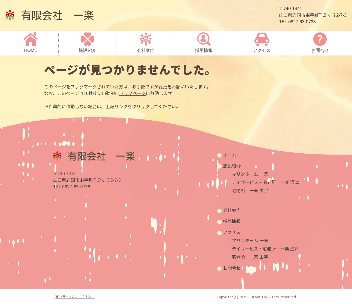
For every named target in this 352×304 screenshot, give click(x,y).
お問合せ (320, 50)
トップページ (132, 93)
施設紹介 (87, 50)
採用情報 (204, 50)
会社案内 (146, 50)
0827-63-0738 (76, 186)
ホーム (229, 154)
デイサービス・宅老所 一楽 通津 (265, 182)
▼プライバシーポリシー (75, 296)
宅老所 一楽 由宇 (250, 190)
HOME (30, 50)
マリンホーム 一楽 (250, 174)
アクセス (262, 50)
